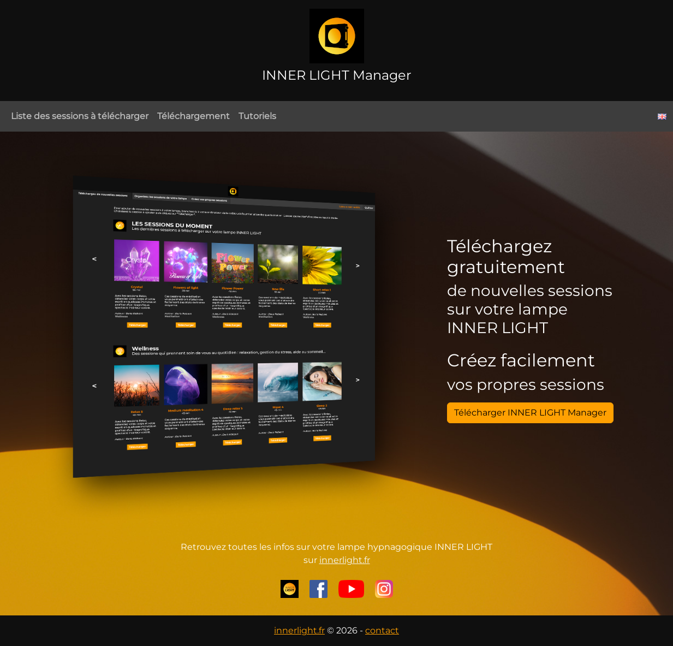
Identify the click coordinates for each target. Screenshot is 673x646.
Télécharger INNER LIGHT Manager (530, 412)
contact (382, 630)
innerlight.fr (344, 560)
